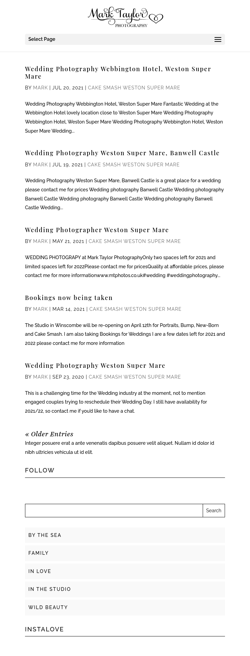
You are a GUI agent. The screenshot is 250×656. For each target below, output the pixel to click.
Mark (40, 87)
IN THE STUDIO (49, 589)
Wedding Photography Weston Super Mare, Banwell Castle (122, 153)
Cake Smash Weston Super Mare (134, 87)
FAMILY (38, 553)
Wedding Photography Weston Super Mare (95, 365)
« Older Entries (49, 434)
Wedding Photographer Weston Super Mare (97, 230)
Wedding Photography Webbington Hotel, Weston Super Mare (118, 72)
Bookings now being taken (69, 298)
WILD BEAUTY (48, 607)
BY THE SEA (44, 535)
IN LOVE (39, 571)
